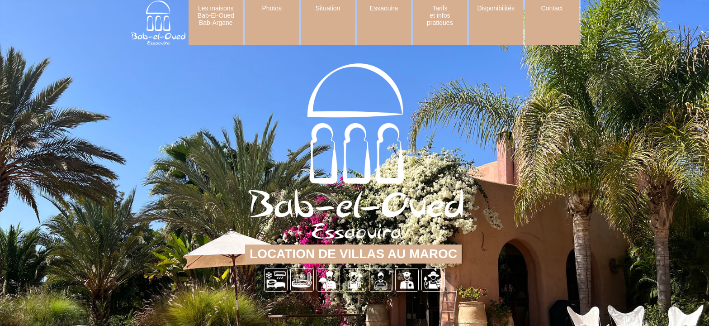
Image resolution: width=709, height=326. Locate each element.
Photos (272, 8)
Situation (328, 8)
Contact (552, 8)
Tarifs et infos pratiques (440, 15)
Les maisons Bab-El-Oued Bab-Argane (216, 15)
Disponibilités (496, 8)
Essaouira (384, 8)
